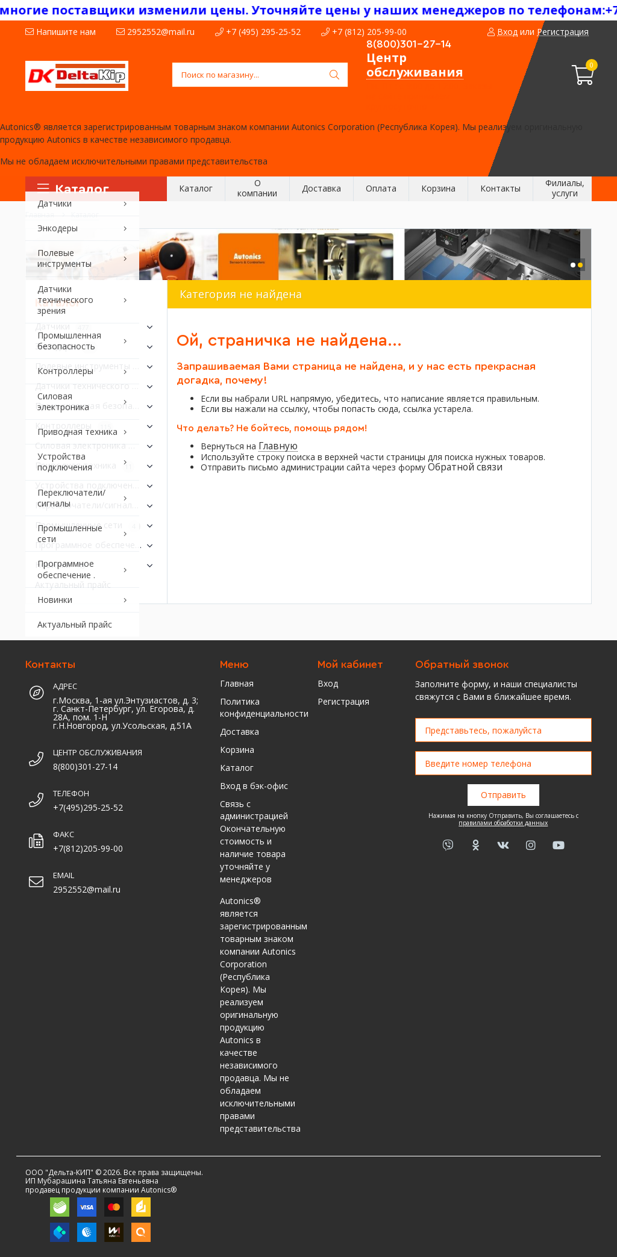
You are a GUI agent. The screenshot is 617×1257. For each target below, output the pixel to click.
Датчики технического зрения (96, 387)
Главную (278, 446)
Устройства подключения (96, 486)
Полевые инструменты (96, 367)
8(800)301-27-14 (408, 44)
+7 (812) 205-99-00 (364, 31)
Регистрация (343, 701)
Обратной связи (465, 467)
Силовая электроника (96, 446)
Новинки (96, 565)
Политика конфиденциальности (259, 707)
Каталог (237, 767)
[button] (573, 265)
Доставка (239, 731)
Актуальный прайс (73, 584)
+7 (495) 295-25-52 (258, 31)
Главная (237, 683)
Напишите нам (60, 31)
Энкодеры (96, 347)
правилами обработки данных (503, 822)
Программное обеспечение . (96, 546)
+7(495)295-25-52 (88, 807)
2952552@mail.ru (155, 31)
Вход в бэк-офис (254, 785)
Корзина (237, 749)
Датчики (96, 327)
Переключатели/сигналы (96, 506)
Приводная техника (96, 466)
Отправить (503, 794)
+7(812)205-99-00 (88, 848)
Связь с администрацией (254, 810)
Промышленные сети (96, 526)
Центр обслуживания (414, 64)
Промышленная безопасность (96, 406)
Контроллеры (96, 426)
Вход (328, 683)
